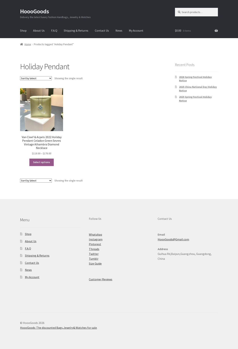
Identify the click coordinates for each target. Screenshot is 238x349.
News (118, 30)
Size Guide (95, 263)
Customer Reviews (100, 279)
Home (28, 44)
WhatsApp (95, 234)
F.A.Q (54, 30)
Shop (23, 30)
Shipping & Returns (76, 30)
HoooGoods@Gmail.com (173, 239)
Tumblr (93, 258)
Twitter (94, 254)
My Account (136, 30)
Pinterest (95, 244)
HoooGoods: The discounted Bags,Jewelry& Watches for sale (58, 327)
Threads (94, 249)
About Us (39, 30)
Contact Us (102, 30)
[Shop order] (36, 78)
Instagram (95, 239)
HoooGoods (34, 11)
